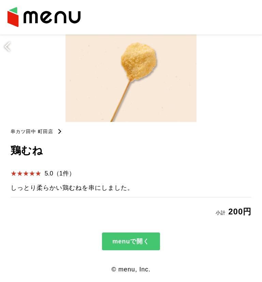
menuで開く (130, 241)
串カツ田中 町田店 (32, 131)
